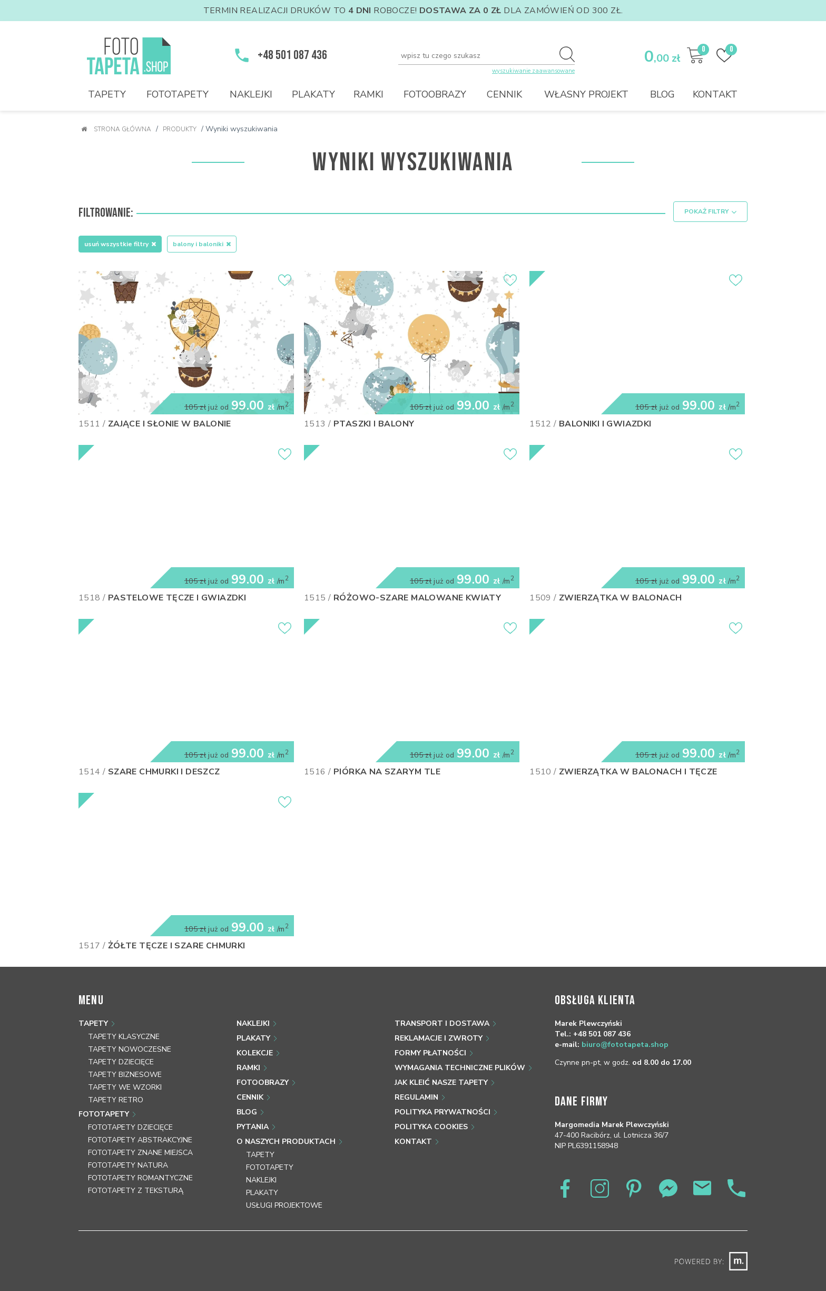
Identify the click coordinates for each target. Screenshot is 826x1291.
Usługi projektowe (284, 1205)
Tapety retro (115, 1099)
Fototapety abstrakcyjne (140, 1139)
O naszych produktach (286, 1141)
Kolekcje (255, 1052)
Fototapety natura (128, 1165)
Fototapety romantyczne (140, 1177)
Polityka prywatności (442, 1111)
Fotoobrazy (435, 94)
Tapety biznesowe (125, 1074)
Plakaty (313, 94)
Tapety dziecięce (121, 1061)
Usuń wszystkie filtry (120, 243)
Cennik (504, 94)
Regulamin (416, 1097)
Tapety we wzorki (125, 1087)
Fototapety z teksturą (135, 1190)
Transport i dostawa (442, 1023)
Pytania (253, 1126)
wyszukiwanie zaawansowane (533, 71)
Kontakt (715, 94)
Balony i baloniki (202, 243)
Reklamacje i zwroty (439, 1038)
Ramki (368, 94)
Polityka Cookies (431, 1126)
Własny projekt (586, 94)
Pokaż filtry (710, 211)
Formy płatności (430, 1052)
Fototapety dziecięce (130, 1127)
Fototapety (177, 94)
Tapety (107, 94)
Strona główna (116, 129)
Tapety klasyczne (124, 1036)
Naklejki (251, 94)
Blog (662, 94)
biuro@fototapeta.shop (625, 1044)
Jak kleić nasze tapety (441, 1082)
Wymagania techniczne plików (460, 1067)
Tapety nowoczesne (129, 1049)
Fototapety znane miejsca (140, 1152)
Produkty (179, 129)
